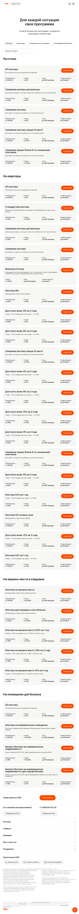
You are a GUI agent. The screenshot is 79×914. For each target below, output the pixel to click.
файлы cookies (22, 903)
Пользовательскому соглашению (40, 902)
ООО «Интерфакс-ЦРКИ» (48, 875)
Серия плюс (16, 4)
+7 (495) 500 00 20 (48, 807)
